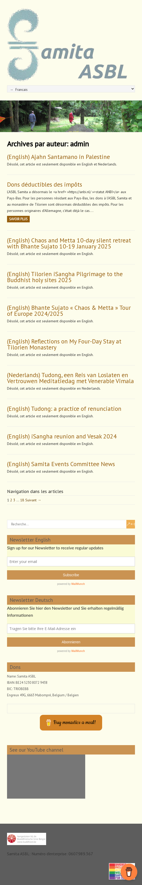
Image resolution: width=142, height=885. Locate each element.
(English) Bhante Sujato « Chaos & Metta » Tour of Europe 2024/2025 (69, 310)
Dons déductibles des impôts (44, 184)
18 (22, 500)
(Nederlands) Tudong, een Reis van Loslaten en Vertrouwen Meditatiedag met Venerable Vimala (70, 378)
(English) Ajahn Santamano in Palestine (58, 157)
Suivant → (33, 500)
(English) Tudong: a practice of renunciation (64, 408)
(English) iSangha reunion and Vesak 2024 (62, 436)
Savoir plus (18, 219)
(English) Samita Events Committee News (61, 464)
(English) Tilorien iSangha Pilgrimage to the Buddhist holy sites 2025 (65, 277)
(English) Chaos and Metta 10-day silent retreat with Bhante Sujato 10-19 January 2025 (69, 243)
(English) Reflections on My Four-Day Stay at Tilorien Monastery (64, 344)
